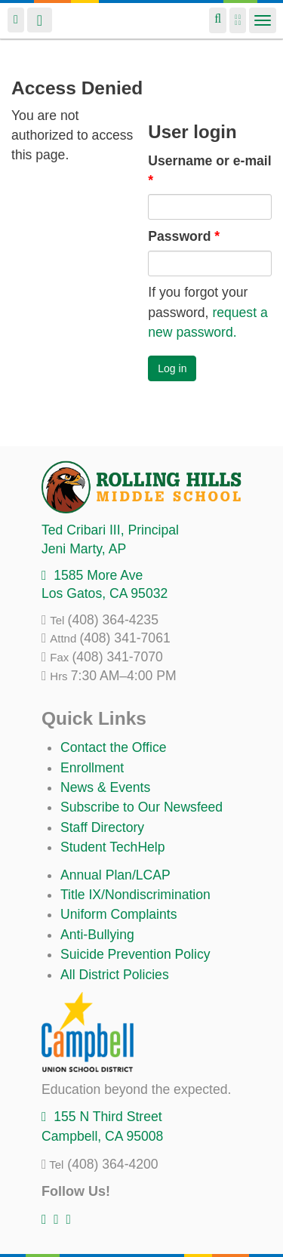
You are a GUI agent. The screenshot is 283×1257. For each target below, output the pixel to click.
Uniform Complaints (118, 914)
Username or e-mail (209, 170)
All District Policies (114, 974)
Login (15, 20)
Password (184, 236)
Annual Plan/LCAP (115, 875)
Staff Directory (102, 827)
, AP (84, 548)
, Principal (110, 530)
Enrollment (92, 767)
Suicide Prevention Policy (135, 954)
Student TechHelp (112, 847)
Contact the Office (113, 747)
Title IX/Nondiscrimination (135, 894)
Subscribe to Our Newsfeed (141, 807)
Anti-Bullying (97, 934)
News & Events (105, 787)
